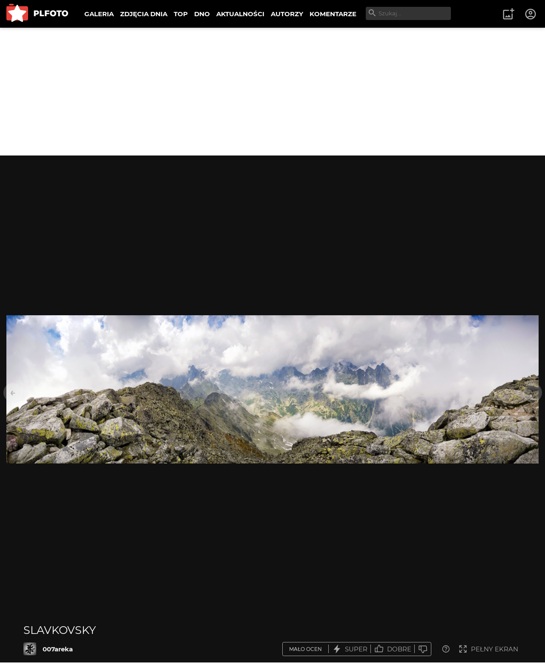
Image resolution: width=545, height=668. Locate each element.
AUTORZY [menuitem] (287, 14)
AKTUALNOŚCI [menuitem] (240, 14)
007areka (58, 649)
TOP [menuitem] (181, 14)
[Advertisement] (272, 91)
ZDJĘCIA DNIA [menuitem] (143, 14)
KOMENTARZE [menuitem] (333, 14)
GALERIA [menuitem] (99, 14)
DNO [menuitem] (202, 14)
